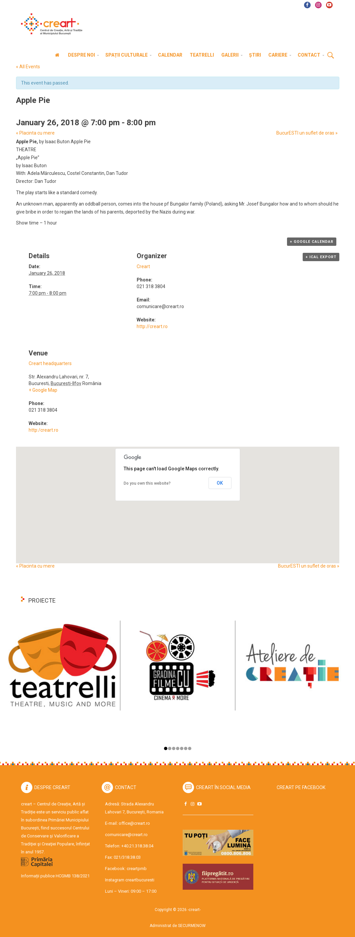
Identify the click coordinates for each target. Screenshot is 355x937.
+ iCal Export (321, 257)
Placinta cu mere (35, 133)
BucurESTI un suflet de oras (307, 133)
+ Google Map (43, 390)
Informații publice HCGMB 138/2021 (55, 875)
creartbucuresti (139, 879)
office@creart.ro (134, 823)
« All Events (28, 66)
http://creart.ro (152, 326)
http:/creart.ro (43, 430)
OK (220, 483)
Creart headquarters (50, 363)
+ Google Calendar (311, 241)
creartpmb (137, 868)
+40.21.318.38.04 (137, 845)
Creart (143, 266)
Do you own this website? (147, 483)
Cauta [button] (330, 55)
